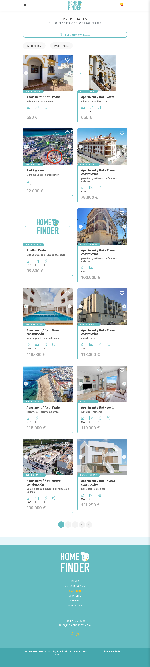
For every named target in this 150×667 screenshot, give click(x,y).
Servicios (75, 595)
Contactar (75, 605)
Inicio (75, 581)
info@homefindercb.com (75, 625)
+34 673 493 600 (75, 621)
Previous (26, 73)
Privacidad (65, 651)
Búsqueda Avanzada (75, 34)
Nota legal (53, 651)
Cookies (77, 651)
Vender (75, 600)
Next (69, 73)
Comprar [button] (75, 590)
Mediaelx (115, 651)
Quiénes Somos (75, 586)
